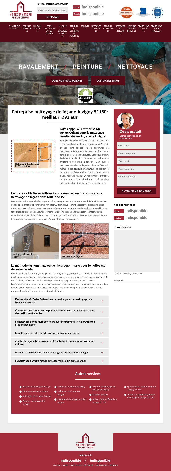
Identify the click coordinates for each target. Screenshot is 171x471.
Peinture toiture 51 (37, 28)
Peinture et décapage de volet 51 (62, 31)
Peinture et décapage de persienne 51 (74, 32)
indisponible (93, 7)
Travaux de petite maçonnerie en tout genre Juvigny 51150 (141, 396)
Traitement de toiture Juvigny (71, 386)
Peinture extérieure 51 (108, 28)
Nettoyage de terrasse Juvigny (37, 396)
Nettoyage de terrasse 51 (120, 29)
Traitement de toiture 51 (143, 28)
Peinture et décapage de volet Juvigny (71, 401)
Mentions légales (107, 465)
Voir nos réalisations (67, 80)
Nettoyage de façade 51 (96, 28)
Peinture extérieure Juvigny (35, 391)
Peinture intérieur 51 (26, 28)
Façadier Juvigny (100, 394)
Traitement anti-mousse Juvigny (68, 393)
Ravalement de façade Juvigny (37, 386)
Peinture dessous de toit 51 (131, 28)
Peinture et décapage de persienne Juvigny (103, 388)
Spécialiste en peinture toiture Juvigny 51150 (141, 388)
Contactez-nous (108, 80)
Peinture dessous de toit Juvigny (34, 402)
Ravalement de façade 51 (14, 27)
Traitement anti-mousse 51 (156, 28)
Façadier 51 (85, 27)
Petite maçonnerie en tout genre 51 (49, 29)
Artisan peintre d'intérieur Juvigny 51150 (104, 401)
